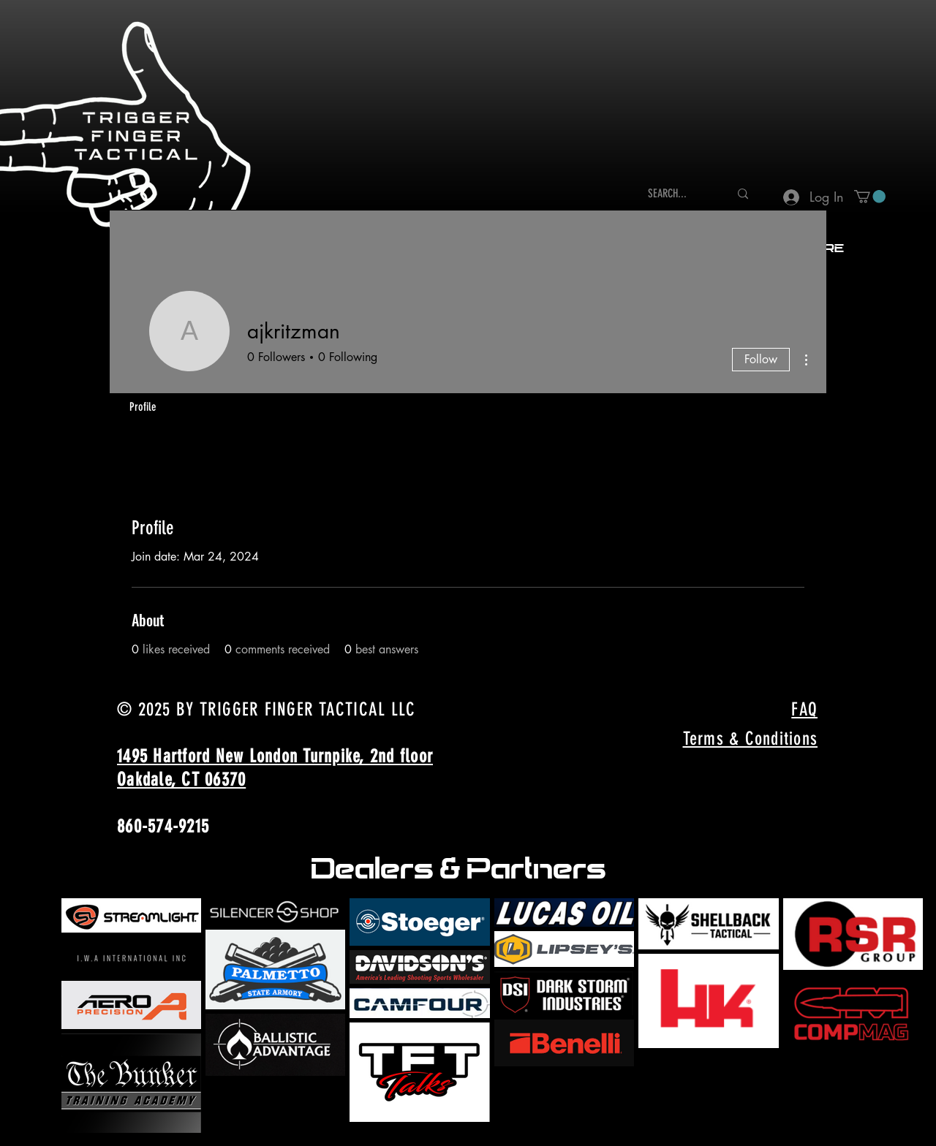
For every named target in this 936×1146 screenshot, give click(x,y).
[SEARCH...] (677, 194)
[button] (870, 196)
